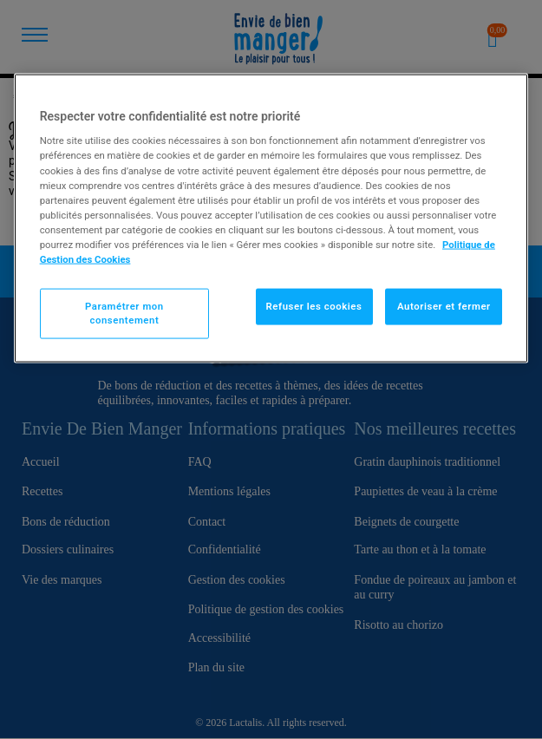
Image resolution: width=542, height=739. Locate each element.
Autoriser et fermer (444, 306)
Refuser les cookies (314, 306)
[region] (271, 218)
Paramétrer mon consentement (124, 313)
